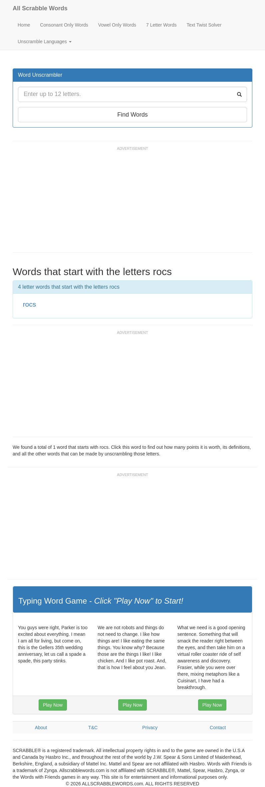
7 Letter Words (161, 25)
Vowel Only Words (117, 25)
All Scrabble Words (40, 8)
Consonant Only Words (64, 25)
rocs (29, 304)
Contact (218, 727)
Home (24, 25)
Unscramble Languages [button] (45, 41)
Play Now (53, 705)
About (41, 727)
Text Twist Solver (204, 25)
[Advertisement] (134, 202)
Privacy (149, 727)
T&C (93, 727)
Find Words (132, 114)
